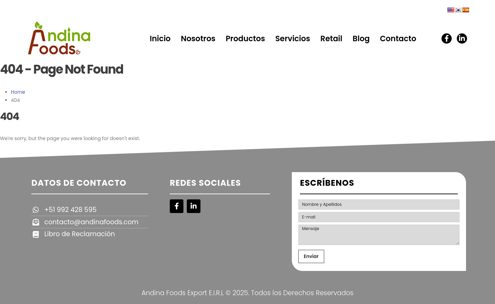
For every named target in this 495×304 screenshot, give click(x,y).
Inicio (160, 38)
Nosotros (198, 38)
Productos (245, 38)
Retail (331, 38)
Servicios (292, 38)
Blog (361, 38)
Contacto (398, 38)
